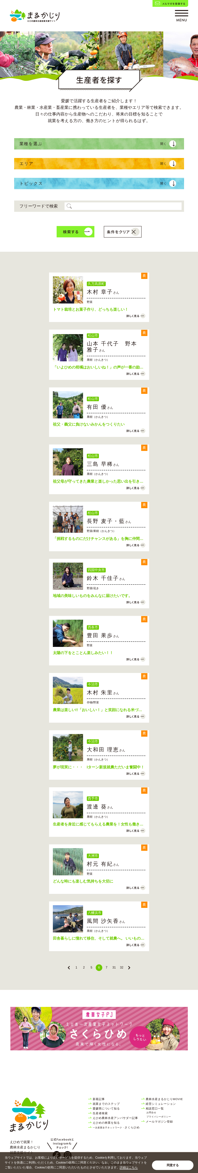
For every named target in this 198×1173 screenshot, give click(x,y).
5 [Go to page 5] (91, 970)
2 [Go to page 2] (84, 970)
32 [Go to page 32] (121, 970)
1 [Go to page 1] (76, 970)
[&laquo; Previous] (68, 971)
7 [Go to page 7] (106, 970)
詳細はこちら (129, 1167)
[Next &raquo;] (129, 971)
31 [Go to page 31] (114, 970)
